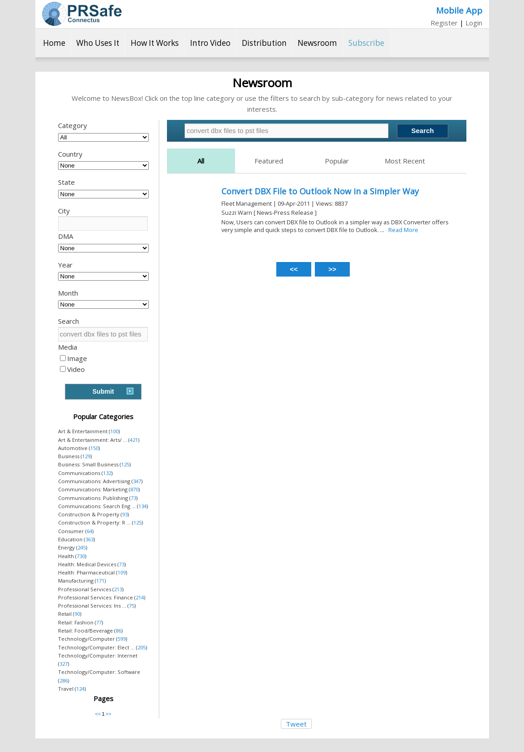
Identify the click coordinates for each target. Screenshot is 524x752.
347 (137, 481)
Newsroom (317, 43)
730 (81, 556)
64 (89, 531)
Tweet (296, 723)
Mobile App (459, 10)
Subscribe (366, 43)
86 (118, 630)
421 (134, 439)
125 (125, 464)
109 (122, 572)
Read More (403, 230)
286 (63, 680)
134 (142, 506)
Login (473, 22)
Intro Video (210, 43)
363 (89, 539)
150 (94, 448)
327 (63, 663)
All (200, 160)
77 (99, 622)
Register (444, 22)
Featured (269, 160)
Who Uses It (97, 43)
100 (114, 431)
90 (77, 613)
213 (118, 589)
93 (124, 514)
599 (122, 638)
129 (86, 456)
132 (107, 473)
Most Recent (405, 160)
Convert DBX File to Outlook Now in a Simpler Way (320, 191)
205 (141, 647)
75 (131, 605)
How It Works (155, 43)
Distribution (264, 43)
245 (82, 547)
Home (54, 43)
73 (133, 498)
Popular (337, 160)
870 (134, 489)
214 (140, 597)
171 (100, 580)
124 (80, 688)
